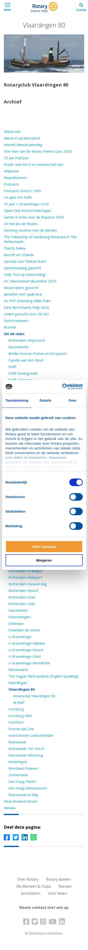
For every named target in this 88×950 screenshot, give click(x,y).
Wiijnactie (11, 171)
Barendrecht (18, 346)
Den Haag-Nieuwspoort (27, 788)
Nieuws (10, 807)
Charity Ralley (15, 248)
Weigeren (44, 560)
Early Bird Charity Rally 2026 (26, 307)
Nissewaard (18, 669)
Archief (18, 702)
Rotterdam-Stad (21, 597)
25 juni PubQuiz (16, 157)
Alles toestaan (44, 547)
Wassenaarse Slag (23, 794)
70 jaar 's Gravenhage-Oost (26, 204)
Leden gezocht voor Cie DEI (26, 314)
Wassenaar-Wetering (25, 755)
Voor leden (57, 893)
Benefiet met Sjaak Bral (23, 294)
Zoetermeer (18, 774)
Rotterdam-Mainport (25, 577)
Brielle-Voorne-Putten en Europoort (37, 353)
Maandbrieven (15, 177)
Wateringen (17, 761)
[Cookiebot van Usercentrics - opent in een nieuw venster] (63, 387)
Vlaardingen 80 (21, 689)
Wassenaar (17, 742)
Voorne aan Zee (21, 728)
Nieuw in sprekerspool (22, 138)
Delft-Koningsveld (23, 373)
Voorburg (16, 709)
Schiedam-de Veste (24, 630)
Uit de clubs (14, 333)
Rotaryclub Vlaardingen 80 (34, 695)
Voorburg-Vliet (20, 715)
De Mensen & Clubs (33, 886)
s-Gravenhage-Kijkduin (26, 643)
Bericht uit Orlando (19, 254)
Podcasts (11, 184)
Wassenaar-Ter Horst (26, 748)
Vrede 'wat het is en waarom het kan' (34, 164)
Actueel (10, 327)
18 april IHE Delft (18, 197)
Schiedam (16, 623)
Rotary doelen (58, 879)
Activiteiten (30, 893)
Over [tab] (73, 400)
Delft (12, 366)
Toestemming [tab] (16, 400)
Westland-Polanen (23, 768)
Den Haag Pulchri (22, 781)
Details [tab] (45, 400)
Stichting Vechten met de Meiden (30, 230)
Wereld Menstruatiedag (23, 144)
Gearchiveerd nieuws (21, 801)
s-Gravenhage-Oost (24, 656)
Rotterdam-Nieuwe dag (27, 584)
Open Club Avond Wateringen (27, 210)
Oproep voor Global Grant (25, 261)
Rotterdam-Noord (23, 590)
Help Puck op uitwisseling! (25, 274)
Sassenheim (18, 610)
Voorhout (15, 722)
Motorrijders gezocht (21, 287)
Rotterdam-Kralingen (25, 570)
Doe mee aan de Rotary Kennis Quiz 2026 (38, 151)
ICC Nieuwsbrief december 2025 (30, 281)
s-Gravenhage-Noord (25, 649)
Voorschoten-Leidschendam (31, 735)
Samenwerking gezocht (22, 267)
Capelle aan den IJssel (25, 360)
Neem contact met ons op (44, 907)
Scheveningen (19, 616)
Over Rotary (27, 879)
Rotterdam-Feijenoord (26, 340)
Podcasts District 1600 (22, 190)
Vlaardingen (17, 682)
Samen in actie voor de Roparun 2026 (34, 217)
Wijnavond (12, 131)
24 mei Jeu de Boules (21, 223)
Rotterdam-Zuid (21, 603)
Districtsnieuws (16, 320)
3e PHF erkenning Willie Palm (27, 300)
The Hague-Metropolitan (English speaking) (43, 676)
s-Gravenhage (19, 636)
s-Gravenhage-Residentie (29, 663)
